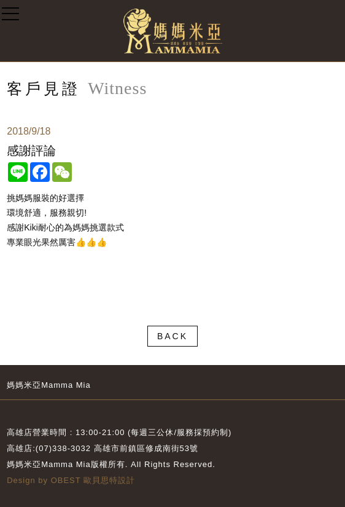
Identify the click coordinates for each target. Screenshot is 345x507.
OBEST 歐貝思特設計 (93, 480)
